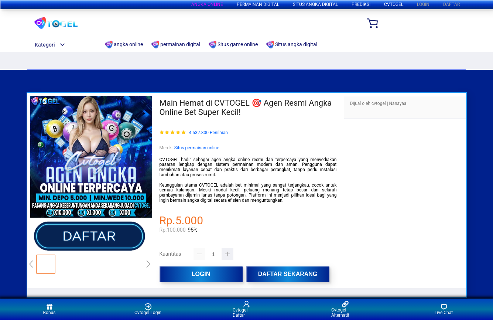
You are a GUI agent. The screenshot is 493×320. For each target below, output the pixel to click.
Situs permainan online (196, 147)
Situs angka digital (315, 4)
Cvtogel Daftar (241, 309)
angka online (207, 4)
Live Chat (444, 309)
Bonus (49, 309)
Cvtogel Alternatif (340, 309)
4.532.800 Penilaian (208, 132)
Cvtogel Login (147, 309)
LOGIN (423, 4)
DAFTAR (451, 4)
